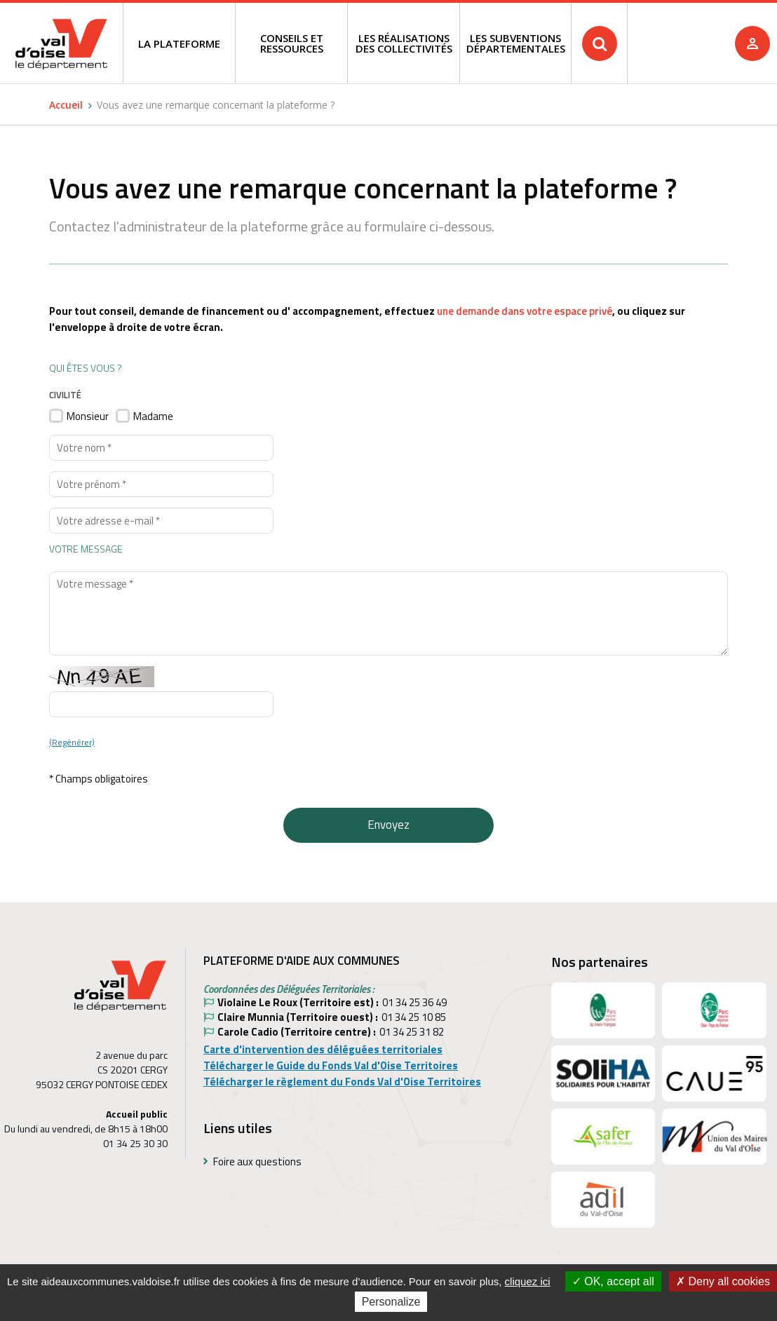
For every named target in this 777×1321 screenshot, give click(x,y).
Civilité (65, 395)
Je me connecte (752, 43)
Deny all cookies (723, 1281)
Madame (153, 416)
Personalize (391, 1302)
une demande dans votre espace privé (524, 311)
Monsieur (88, 416)
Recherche (668, 13)
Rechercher (599, 43)
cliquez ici (527, 1281)
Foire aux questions (257, 1161)
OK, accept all (613, 1281)
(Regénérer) (72, 742)
